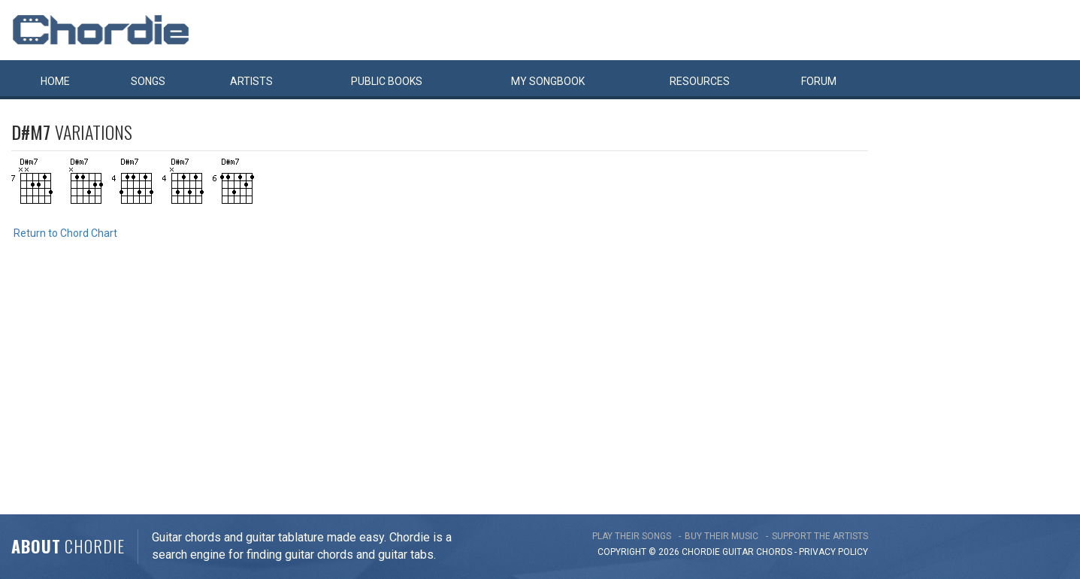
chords (774, 552)
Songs (148, 81)
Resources (700, 81)
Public (386, 81)
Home (55, 81)
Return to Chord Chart (65, 233)
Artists (251, 81)
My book (548, 81)
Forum (818, 81)
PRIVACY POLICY (833, 552)
